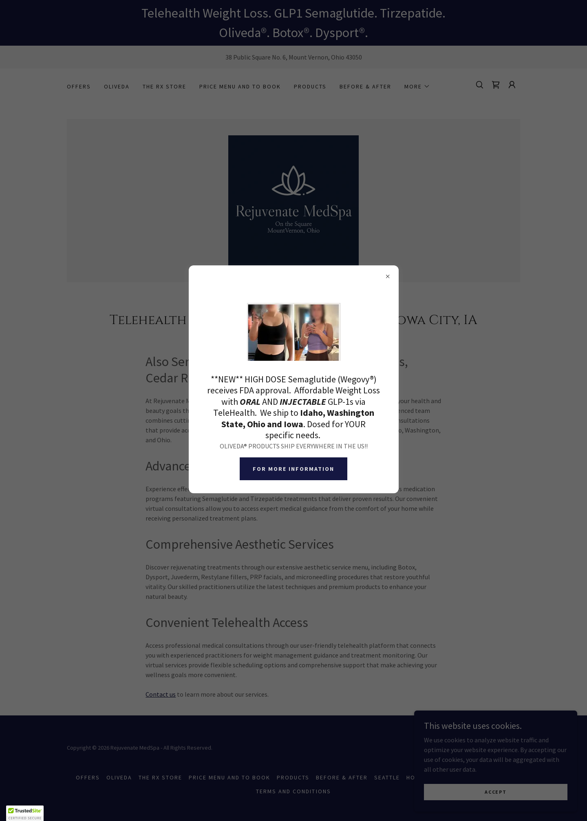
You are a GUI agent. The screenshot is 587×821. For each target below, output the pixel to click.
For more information (293, 468)
